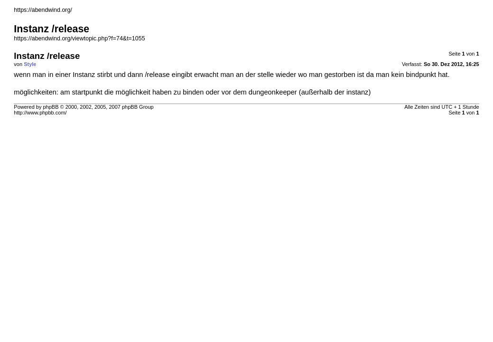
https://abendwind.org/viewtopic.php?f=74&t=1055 (79, 38)
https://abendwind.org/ (43, 10)
